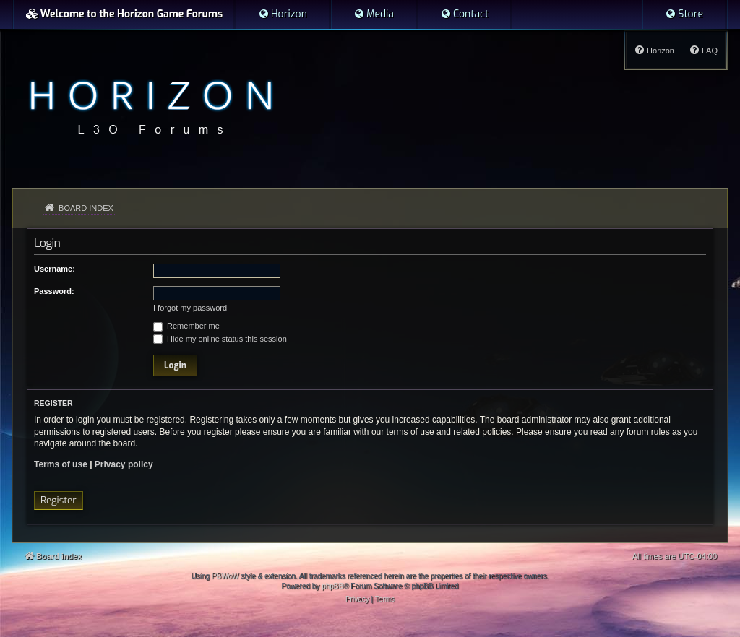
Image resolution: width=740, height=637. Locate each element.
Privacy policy (124, 464)
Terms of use (60, 464)
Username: (54, 268)
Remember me (186, 325)
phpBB (332, 586)
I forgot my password (190, 307)
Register (58, 500)
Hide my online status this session (220, 338)
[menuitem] (282, 14)
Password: (54, 291)
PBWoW (225, 576)
